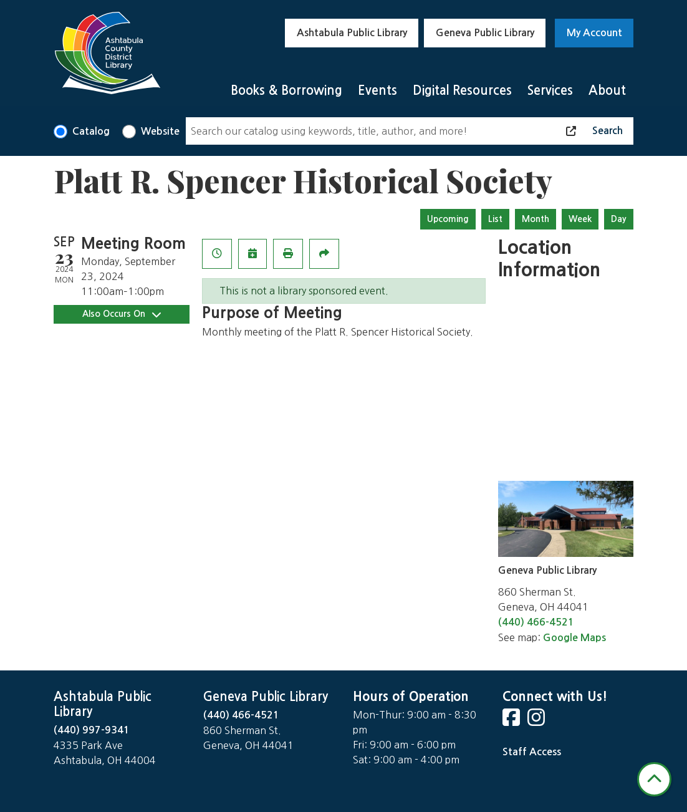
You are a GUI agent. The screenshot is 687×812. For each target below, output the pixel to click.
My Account (594, 32)
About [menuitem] (607, 90)
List (495, 219)
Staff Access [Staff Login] (531, 751)
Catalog (91, 131)
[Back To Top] (654, 779)
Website (160, 131)
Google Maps (574, 637)
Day (619, 219)
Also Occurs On (121, 314)
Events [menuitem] (377, 90)
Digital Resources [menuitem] (462, 90)
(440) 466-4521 (536, 622)
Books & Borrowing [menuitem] (286, 90)
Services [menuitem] (550, 90)
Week (580, 219)
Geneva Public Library (485, 32)
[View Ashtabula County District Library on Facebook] (512, 721)
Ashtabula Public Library (352, 32)
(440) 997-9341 (92, 730)
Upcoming (448, 219)
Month (535, 219)
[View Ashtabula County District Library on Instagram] (537, 721)
